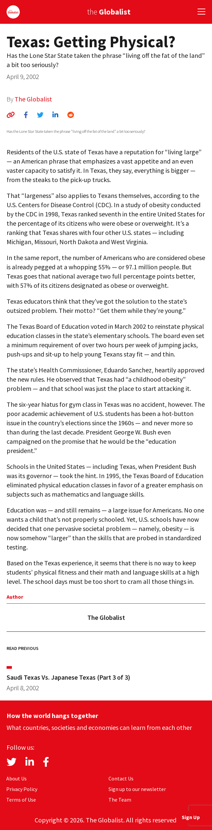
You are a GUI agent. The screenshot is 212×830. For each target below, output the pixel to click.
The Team (119, 799)
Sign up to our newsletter (137, 789)
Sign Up (191, 817)
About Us (16, 778)
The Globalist (33, 99)
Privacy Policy (21, 789)
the (109, 12)
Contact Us (121, 778)
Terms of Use (21, 799)
